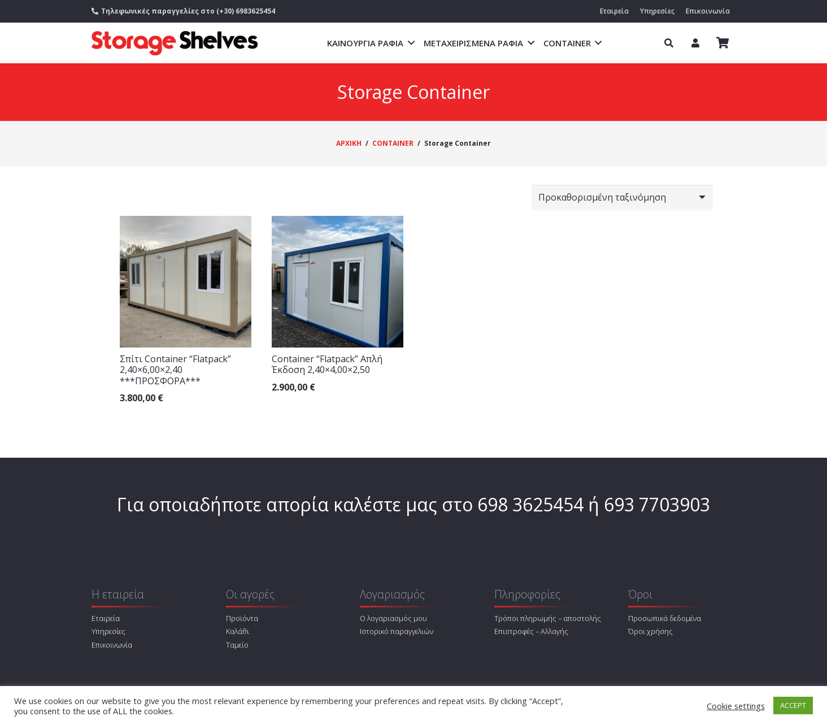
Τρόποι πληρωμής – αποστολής (547, 618)
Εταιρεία (106, 618)
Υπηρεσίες (108, 631)
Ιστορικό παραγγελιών (396, 631)
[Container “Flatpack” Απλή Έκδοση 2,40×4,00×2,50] (337, 282)
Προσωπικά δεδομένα (664, 618)
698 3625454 (530, 504)
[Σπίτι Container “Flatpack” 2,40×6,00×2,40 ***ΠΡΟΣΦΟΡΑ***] (185, 282)
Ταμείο (237, 645)
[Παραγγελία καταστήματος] (622, 197)
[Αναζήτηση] (668, 43)
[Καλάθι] (723, 43)
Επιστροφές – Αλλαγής (531, 631)
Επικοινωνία (112, 645)
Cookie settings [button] (736, 706)
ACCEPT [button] (793, 705)
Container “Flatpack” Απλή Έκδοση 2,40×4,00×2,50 (327, 364)
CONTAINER (393, 143)
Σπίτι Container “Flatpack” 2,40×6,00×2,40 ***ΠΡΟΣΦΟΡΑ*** (175, 370)
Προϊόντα (242, 618)
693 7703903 (657, 504)
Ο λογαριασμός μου (393, 618)
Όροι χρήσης (650, 631)
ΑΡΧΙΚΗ (349, 143)
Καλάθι (237, 631)
